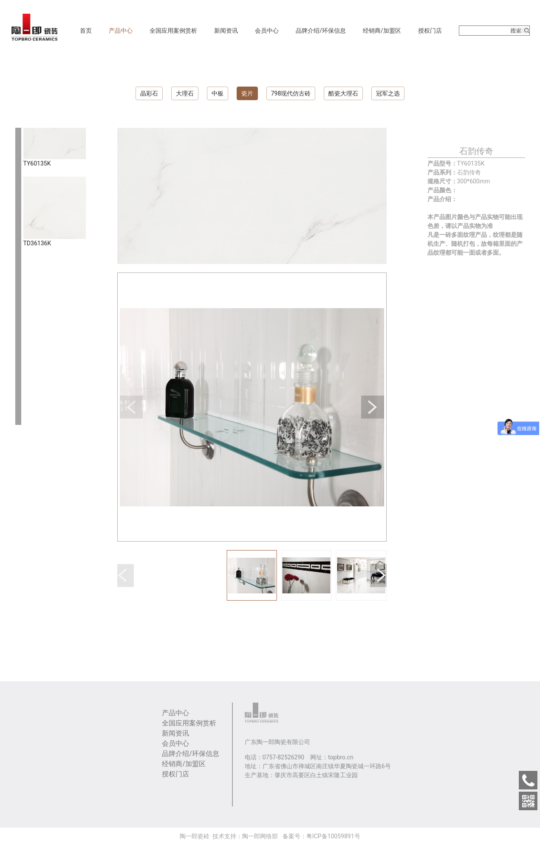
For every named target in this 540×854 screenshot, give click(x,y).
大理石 (185, 93)
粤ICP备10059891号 (333, 836)
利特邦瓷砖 (328, 801)
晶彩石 (149, 93)
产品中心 (121, 30)
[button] (131, 407)
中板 (217, 93)
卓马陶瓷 (299, 801)
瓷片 (247, 93)
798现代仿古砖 (291, 93)
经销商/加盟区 (382, 30)
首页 (86, 30)
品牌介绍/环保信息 (321, 30)
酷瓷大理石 (343, 93)
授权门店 (430, 30)
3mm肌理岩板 (363, 801)
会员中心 (267, 30)
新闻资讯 (226, 30)
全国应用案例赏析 (173, 30)
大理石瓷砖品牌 (265, 801)
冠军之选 (388, 93)
